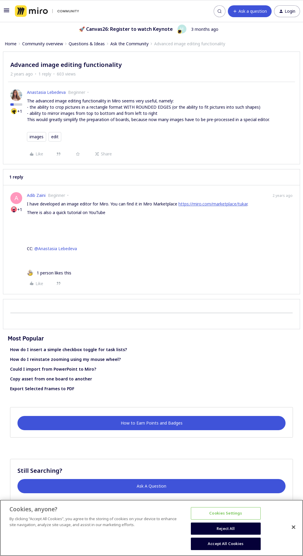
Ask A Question (151, 486)
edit (55, 136)
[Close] (293, 527)
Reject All (226, 528)
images (36, 136)
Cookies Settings (225, 513)
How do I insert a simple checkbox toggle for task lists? (68, 349)
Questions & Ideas (87, 43)
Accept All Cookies (226, 543)
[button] (6, 12)
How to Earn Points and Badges (152, 423)
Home (11, 43)
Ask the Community (129, 43)
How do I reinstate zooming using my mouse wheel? (65, 359)
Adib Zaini (36, 195)
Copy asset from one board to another (51, 379)
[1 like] (49, 273)
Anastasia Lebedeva (46, 92)
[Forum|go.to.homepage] (47, 11)
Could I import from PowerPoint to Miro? (53, 369)
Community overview (42, 43)
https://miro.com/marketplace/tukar (212, 204)
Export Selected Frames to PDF (42, 388)
